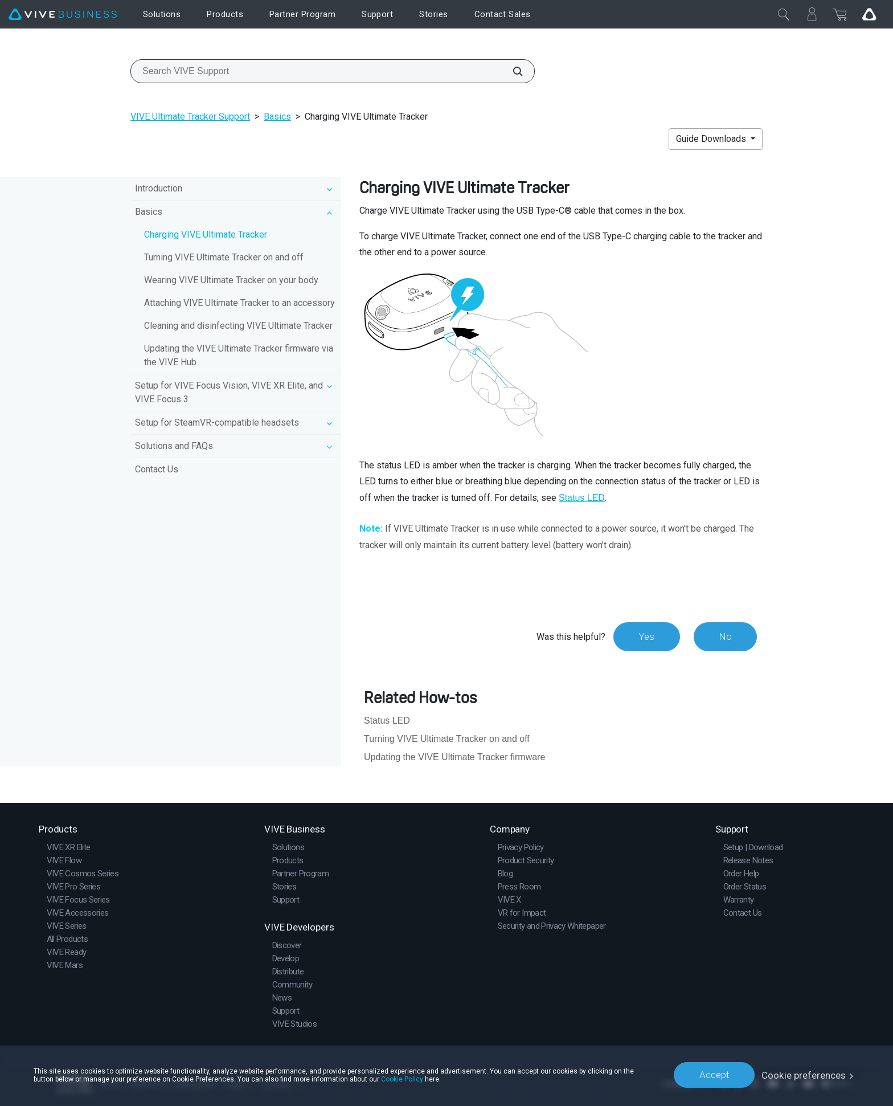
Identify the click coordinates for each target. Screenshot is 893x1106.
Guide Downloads (712, 138)
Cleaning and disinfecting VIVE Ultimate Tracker (238, 325)
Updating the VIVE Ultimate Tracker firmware (454, 757)
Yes (645, 636)
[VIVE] (63, 15)
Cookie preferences (804, 1074)
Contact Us (156, 469)
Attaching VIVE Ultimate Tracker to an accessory (239, 302)
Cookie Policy (402, 1079)
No (724, 636)
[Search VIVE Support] (511, 71)
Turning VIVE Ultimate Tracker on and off (224, 257)
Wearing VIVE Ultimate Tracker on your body (231, 280)
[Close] (783, 14)
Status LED (582, 498)
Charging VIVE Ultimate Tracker (205, 234)
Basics (277, 116)
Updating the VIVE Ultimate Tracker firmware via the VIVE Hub (238, 355)
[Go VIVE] (869, 14)
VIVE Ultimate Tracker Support (190, 116)
